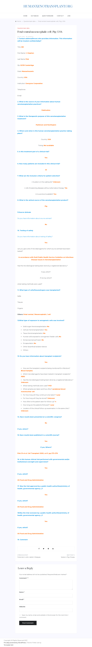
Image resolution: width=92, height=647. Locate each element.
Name (22, 592)
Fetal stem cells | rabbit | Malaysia (28, 557)
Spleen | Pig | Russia (68, 557)
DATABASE (34, 16)
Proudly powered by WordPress (15, 642)
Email (21, 599)
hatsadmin (30, 36)
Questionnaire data (23, 28)
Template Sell (8, 645)
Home (25, 16)
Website (22, 607)
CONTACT (60, 16)
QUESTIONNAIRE (47, 16)
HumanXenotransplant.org (48, 6)
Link (68, 16)
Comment (23, 578)
